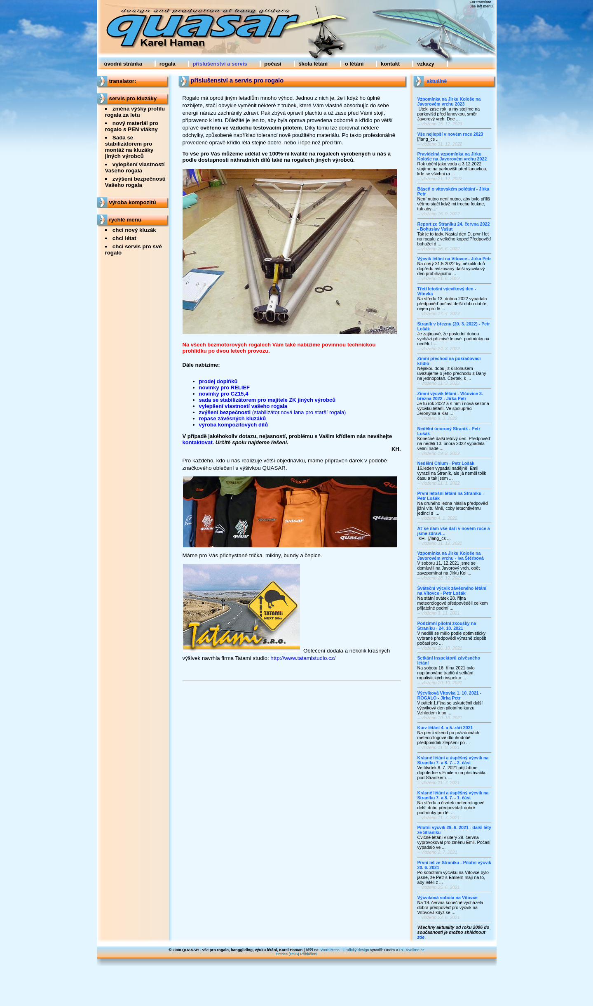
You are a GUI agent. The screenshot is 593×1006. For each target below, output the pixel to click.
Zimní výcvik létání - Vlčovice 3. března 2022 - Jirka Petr (450, 396)
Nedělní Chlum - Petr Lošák (446, 463)
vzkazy (425, 64)
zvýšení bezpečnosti (225, 412)
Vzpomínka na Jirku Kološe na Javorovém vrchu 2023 (449, 101)
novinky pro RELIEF (224, 387)
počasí (272, 64)
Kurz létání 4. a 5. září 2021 (445, 727)
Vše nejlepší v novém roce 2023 (450, 134)
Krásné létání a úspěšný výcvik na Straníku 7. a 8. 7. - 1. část (453, 795)
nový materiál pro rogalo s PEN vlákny (131, 126)
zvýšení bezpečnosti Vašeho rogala (135, 182)
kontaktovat (198, 442)
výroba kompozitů (132, 202)
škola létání (313, 64)
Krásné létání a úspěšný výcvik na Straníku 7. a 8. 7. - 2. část (453, 760)
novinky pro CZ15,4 (223, 394)
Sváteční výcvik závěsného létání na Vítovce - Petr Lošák (452, 591)
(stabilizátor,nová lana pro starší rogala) (299, 412)
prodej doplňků (218, 381)
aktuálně (437, 81)
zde (421, 937)
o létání (354, 64)
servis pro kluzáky (133, 98)
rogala (167, 64)
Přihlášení (308, 954)
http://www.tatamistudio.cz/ (302, 658)
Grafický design (355, 950)
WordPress (330, 950)
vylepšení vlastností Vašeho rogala (135, 167)
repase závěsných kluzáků (232, 418)
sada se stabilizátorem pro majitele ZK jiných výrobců (267, 400)
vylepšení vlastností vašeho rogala (243, 406)
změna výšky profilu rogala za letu (135, 112)
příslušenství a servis (219, 64)
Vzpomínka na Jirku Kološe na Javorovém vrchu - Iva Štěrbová (450, 556)
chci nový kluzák (134, 230)
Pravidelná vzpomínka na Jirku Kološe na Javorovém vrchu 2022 (452, 156)
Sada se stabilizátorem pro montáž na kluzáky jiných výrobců (129, 146)
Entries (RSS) (287, 954)
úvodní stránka (123, 64)
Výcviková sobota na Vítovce (447, 897)
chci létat (124, 238)
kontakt (390, 64)
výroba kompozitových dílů (233, 425)
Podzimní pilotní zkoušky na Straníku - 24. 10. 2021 (446, 626)
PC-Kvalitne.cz (411, 950)
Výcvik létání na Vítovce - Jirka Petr (454, 258)
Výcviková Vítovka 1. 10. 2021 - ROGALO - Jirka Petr (449, 695)
